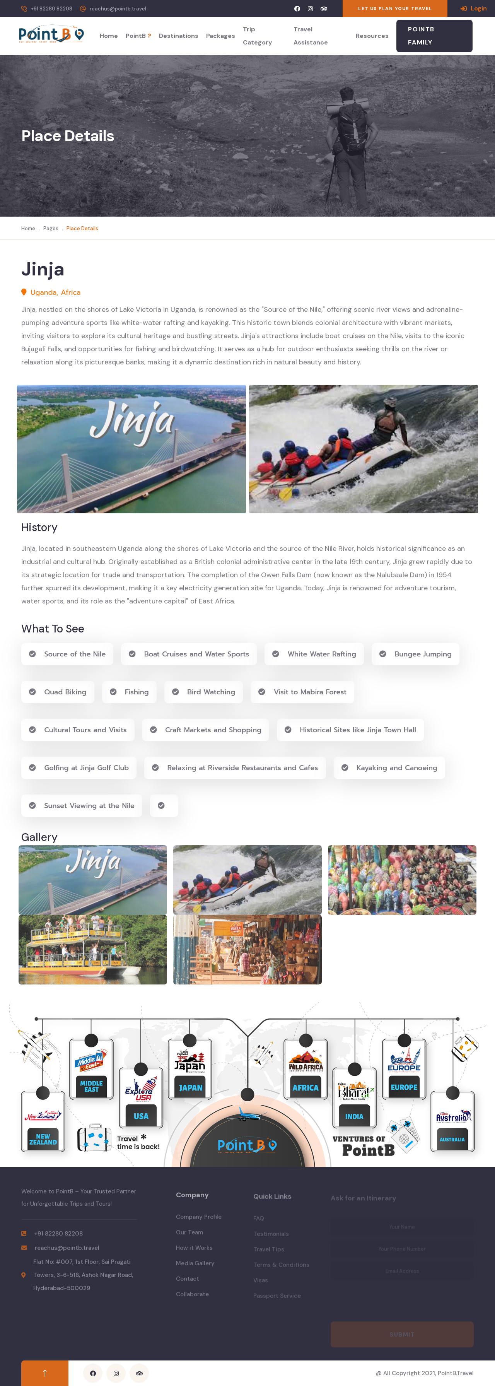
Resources (372, 36)
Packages (220, 36)
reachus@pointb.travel (118, 8)
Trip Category (257, 35)
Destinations (178, 36)
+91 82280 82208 (51, 8)
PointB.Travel (456, 1373)
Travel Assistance (311, 35)
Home (109, 36)
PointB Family (421, 35)
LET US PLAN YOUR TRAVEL (395, 8)
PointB (138, 36)
